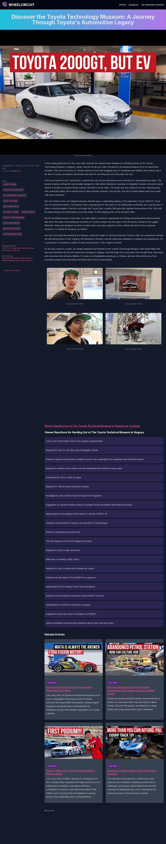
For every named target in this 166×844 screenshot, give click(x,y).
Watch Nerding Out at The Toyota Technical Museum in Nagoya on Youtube (92, 426)
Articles (122, 5)
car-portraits (11, 223)
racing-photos (11, 228)
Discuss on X (49, 811)
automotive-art (12, 234)
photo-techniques (13, 217)
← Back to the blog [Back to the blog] (10, 270)
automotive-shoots (14, 195)
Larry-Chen (9, 184)
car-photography (13, 190)
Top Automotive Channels (152, 5)
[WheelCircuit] (18, 4)
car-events (28, 212)
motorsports (11, 206)
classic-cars (10, 212)
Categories (133, 5)
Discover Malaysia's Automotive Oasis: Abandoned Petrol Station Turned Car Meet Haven (131, 690)
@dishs (16, 171)
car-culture (10, 201)
